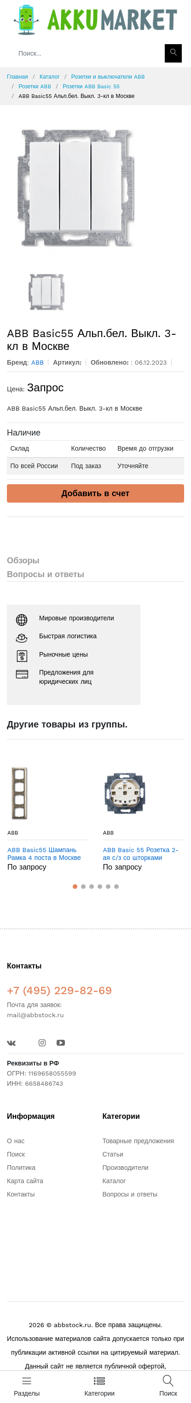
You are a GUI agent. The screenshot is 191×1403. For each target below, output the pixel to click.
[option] (95, 188)
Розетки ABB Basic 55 (91, 86)
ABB (12, 833)
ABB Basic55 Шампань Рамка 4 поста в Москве (44, 853)
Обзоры (23, 560)
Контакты (21, 1194)
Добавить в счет (96, 493)
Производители (126, 1167)
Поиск (16, 1154)
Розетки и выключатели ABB (108, 77)
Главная (17, 77)
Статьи (113, 1154)
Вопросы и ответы (45, 574)
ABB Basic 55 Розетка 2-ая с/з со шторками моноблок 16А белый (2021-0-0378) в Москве (141, 854)
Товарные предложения (138, 1141)
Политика (21, 1167)
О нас (15, 1141)
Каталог (50, 77)
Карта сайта (25, 1181)
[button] (75, 886)
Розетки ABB (34, 86)
